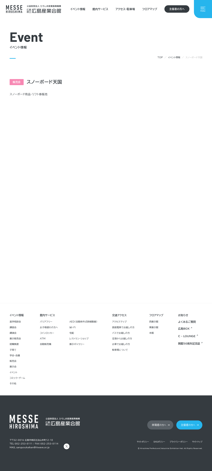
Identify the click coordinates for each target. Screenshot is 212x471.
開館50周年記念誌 (189, 343)
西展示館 (153, 322)
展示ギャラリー (76, 344)
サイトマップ (197, 442)
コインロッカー (47, 333)
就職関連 (14, 344)
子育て (13, 350)
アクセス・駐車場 (125, 9)
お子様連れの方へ (49, 327)
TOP (160, 57)
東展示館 (153, 327)
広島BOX (184, 328)
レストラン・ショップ (79, 338)
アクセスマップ (119, 322)
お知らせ (183, 315)
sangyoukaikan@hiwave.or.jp (33, 447)
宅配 (71, 333)
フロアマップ (149, 9)
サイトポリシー (143, 442)
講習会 (13, 327)
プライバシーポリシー (179, 442)
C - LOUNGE (186, 336)
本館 (151, 333)
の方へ (159, 424)
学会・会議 (15, 355)
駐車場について (120, 350)
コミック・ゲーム (17, 378)
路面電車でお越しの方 (123, 327)
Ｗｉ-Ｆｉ (72, 327)
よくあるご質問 (187, 322)
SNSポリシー (159, 442)
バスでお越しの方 (121, 333)
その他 (13, 383)
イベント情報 (77, 9)
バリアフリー (46, 322)
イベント (13, 372)
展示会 (13, 367)
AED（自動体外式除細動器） (83, 322)
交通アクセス (119, 315)
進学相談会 (15, 322)
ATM (42, 338)
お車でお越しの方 (121, 344)
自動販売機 (45, 344)
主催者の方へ (177, 9)
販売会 (13, 361)
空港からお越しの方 (122, 338)
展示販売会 (15, 338)
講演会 (13, 333)
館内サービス (100, 9)
